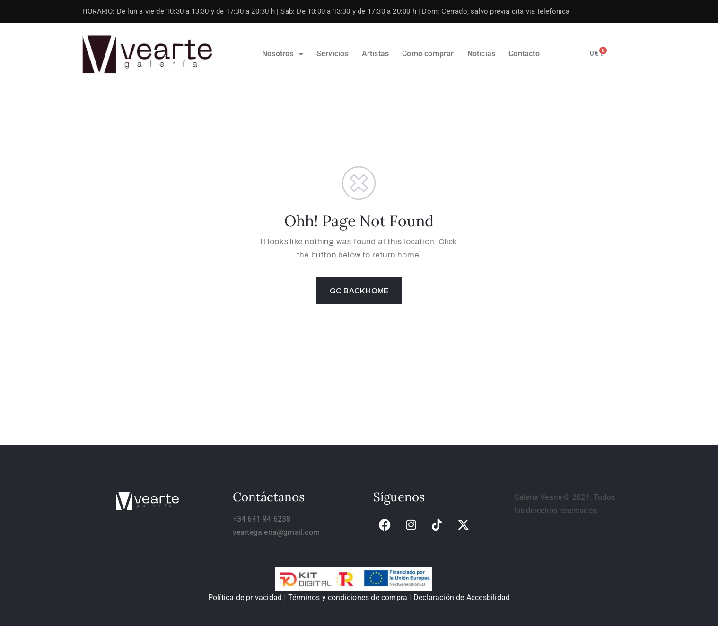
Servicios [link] (332, 53)
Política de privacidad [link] (245, 597)
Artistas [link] (375, 53)
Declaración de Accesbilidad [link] (461, 597)
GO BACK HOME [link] (359, 291)
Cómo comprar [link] (428, 53)
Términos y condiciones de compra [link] (347, 597)
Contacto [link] (524, 53)
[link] (148, 54)
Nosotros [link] (282, 53)
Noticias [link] (481, 53)
